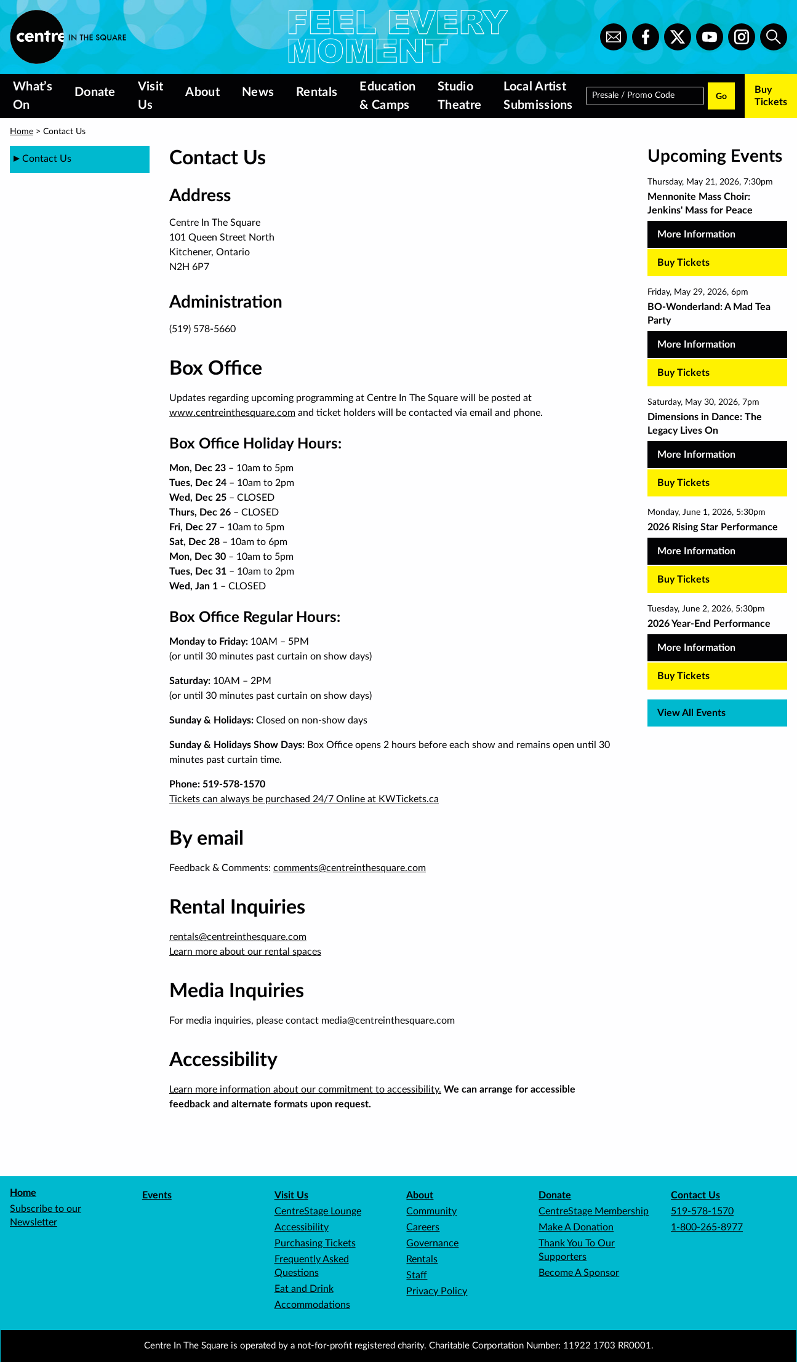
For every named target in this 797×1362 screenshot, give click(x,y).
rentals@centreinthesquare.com (237, 937)
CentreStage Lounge (317, 1211)
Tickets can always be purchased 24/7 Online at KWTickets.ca (304, 799)
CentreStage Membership (594, 1211)
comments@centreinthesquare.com (349, 868)
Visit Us (151, 96)
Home (21, 131)
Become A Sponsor (579, 1273)
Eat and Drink (304, 1289)
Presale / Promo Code (633, 94)
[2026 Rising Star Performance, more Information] (717, 542)
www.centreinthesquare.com (232, 413)
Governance (432, 1243)
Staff (416, 1275)
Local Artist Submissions (537, 96)
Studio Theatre (459, 96)
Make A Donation (576, 1227)
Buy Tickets (771, 96)
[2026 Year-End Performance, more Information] (717, 639)
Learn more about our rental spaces (245, 952)
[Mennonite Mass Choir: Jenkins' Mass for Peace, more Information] (717, 219)
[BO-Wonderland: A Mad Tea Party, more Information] (717, 329)
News (258, 92)
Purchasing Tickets (315, 1243)
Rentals (316, 92)
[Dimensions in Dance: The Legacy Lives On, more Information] (717, 439)
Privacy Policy (436, 1291)
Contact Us (695, 1195)
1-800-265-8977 (707, 1227)
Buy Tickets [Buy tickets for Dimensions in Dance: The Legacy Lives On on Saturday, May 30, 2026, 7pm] (683, 483)
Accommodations (312, 1305)
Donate (95, 92)
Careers (422, 1227)
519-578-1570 (702, 1211)
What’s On (32, 96)
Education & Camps (387, 96)
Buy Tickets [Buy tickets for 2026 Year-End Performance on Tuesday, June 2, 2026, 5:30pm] (683, 676)
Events (157, 1195)
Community (431, 1211)
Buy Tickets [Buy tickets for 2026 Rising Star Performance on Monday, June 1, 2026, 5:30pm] (683, 579)
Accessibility (301, 1227)
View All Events (691, 713)
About (202, 92)
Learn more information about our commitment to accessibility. (305, 1089)
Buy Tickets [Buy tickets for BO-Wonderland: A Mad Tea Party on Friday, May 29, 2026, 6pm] (683, 373)
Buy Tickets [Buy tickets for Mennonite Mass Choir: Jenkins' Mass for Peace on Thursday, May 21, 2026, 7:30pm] (683, 263)
